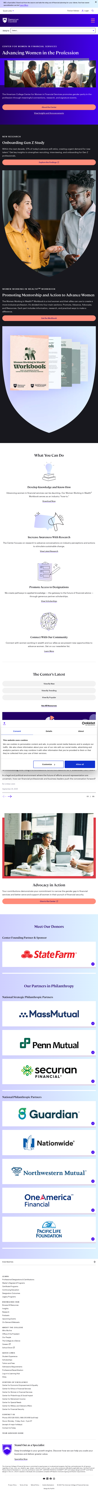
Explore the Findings (49, 162)
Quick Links (7, 11)
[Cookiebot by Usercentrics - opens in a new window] (84, 724)
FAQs (4, 1377)
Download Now (49, 501)
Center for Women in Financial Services (17, 1392)
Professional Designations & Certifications (18, 1279)
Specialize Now (20, 1459)
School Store (7, 1348)
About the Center (49, 107)
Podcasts (5, 1315)
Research (5, 1312)
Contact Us (8, 1414)
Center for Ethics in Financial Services (16, 1389)
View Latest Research (49, 551)
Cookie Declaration (48, 1485)
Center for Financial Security (13, 1409)
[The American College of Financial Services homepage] (10, 20)
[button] (4, 796)
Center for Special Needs (11, 1402)
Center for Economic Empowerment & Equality (20, 1385)
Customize (48, 764)
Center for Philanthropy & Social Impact (17, 1395)
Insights (5, 1308)
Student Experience (9, 1356)
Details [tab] (49, 731)
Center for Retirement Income (13, 1399)
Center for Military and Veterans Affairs (17, 1406)
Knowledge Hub (10, 1302)
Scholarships (7, 1360)
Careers (5, 1344)
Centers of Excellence (15, 1382)
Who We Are (7, 1330)
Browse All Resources (10, 1305)
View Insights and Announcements (49, 113)
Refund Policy (35, 1485)
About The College (12, 1327)
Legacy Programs (9, 1297)
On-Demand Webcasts (11, 1322)
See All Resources (49, 706)
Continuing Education (10, 1290)
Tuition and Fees (8, 1363)
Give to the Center (49, 901)
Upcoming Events (9, 1319)
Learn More (24, 5)
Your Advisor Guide (13, 1433)
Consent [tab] (17, 731)
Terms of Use (24, 1485)
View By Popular (49, 697)
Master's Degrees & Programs (13, 1283)
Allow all (80, 764)
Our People (6, 1337)
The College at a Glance (11, 1341)
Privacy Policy (12, 1485)
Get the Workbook (49, 318)
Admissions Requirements (12, 1367)
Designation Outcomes (11, 1293)
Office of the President (11, 1334)
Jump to (6, 30)
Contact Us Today (9, 1428)
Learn (5, 1276)
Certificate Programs (10, 1286)
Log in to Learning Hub (11, 1373)
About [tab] (81, 731)
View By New (49, 684)
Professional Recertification (12, 1370)
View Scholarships (49, 601)
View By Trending (49, 690)
